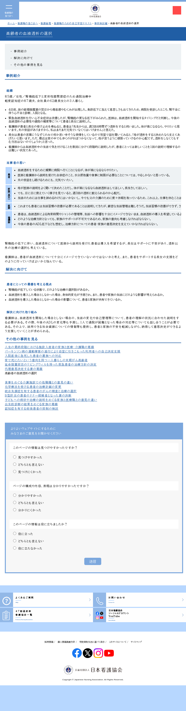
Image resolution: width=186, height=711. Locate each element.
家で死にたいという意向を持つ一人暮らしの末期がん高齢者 (46, 360)
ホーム (11, 23)
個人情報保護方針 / (67, 642)
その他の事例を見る (28, 64)
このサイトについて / (118, 642)
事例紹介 (20, 51)
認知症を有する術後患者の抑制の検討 (31, 408)
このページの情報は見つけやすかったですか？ (45, 447)
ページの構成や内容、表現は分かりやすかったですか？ (51, 485)
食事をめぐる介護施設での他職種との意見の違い (39, 382)
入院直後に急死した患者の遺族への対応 (33, 355)
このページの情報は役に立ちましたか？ (40, 524)
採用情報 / (50, 642)
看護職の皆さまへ (27, 23)
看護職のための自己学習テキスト (73, 23)
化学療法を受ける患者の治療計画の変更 (33, 386)
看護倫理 (45, 23)
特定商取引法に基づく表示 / (93, 642)
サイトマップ (136, 642)
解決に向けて (23, 57)
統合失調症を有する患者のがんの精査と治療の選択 (41, 391)
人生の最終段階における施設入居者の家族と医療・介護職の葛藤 (49, 346)
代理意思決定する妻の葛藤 (24, 368)
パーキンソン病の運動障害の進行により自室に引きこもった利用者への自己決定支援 (63, 351)
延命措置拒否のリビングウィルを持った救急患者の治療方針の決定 (51, 364)
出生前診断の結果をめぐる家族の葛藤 (31, 404)
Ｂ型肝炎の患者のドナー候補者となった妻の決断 (38, 395)
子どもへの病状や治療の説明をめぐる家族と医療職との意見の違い (51, 399)
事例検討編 (101, 23)
